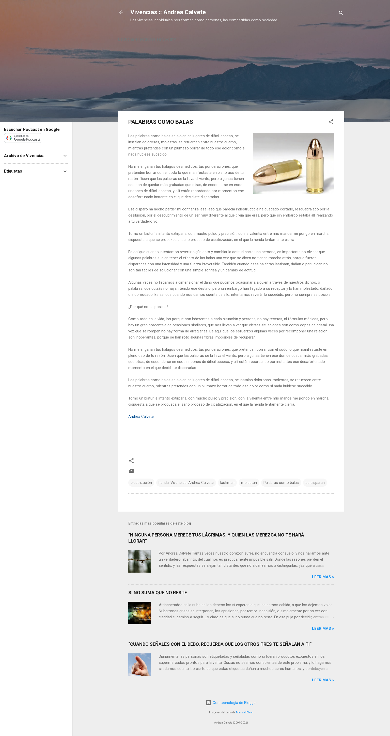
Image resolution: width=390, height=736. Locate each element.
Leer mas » (323, 577)
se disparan (315, 482)
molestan (249, 482)
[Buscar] (341, 14)
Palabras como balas (281, 482)
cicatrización (141, 482)
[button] (331, 123)
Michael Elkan (244, 712)
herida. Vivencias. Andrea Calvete (186, 482)
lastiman (227, 482)
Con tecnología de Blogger (231, 702)
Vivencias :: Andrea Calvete (168, 12)
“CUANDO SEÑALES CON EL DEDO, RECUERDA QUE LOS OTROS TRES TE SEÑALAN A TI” (219, 644)
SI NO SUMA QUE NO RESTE (157, 592)
